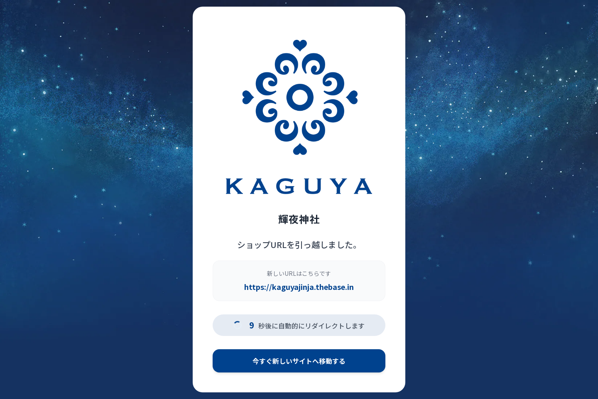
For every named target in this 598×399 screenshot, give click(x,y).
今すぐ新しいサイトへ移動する (299, 361)
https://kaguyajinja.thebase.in (299, 286)
